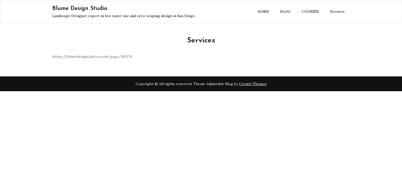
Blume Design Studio (79, 9)
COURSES (310, 11)
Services (337, 11)
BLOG (285, 11)
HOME (263, 11)
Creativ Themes (252, 84)
